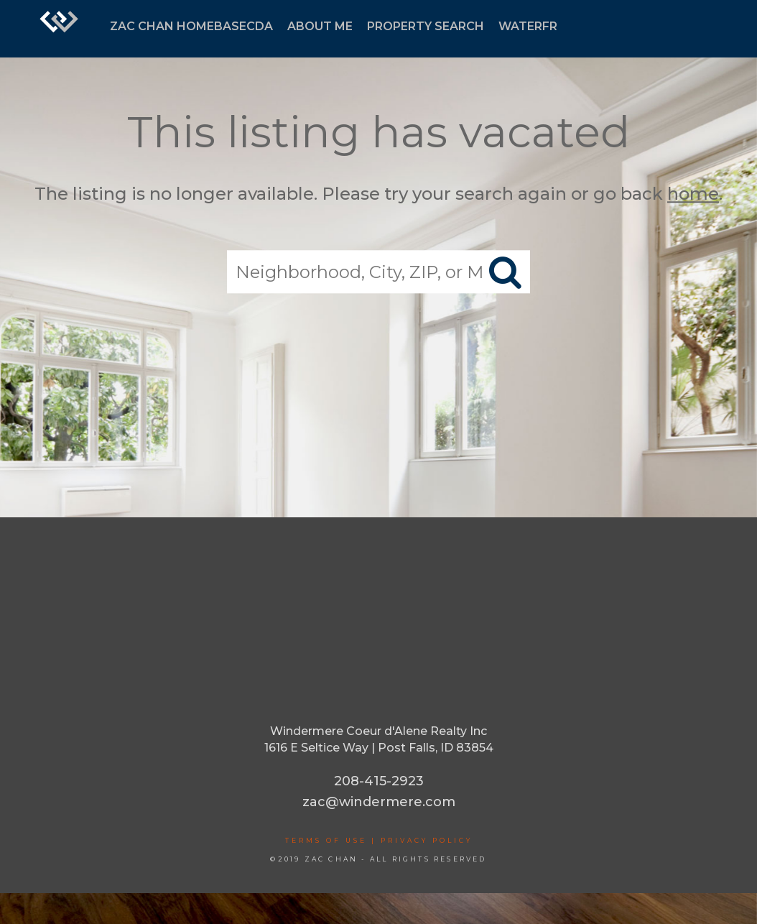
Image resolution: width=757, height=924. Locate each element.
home (693, 193)
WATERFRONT (541, 26)
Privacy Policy (427, 840)
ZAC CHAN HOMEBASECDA (191, 26)
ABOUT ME (320, 26)
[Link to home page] (59, 28)
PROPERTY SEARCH (425, 26)
